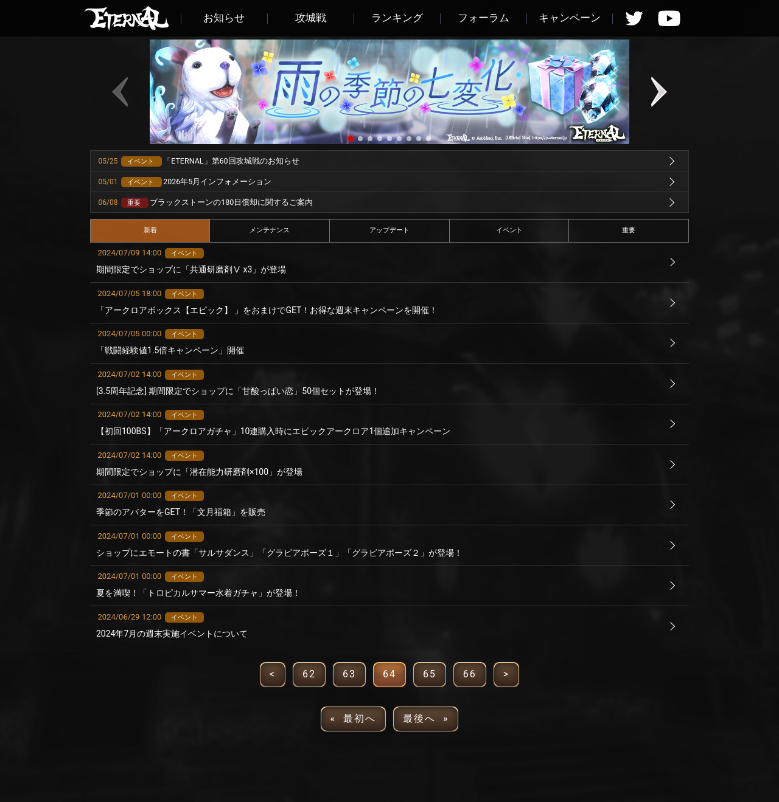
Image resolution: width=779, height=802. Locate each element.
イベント (509, 230)
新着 (150, 230)
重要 (628, 230)
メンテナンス (270, 230)
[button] (350, 138)
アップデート (389, 230)
